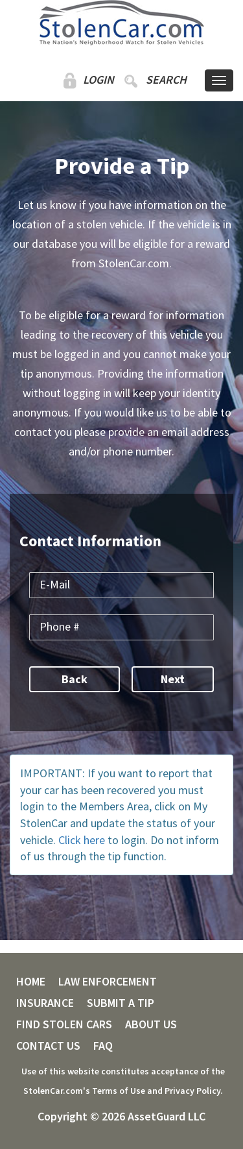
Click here (81, 839)
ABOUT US (151, 1024)
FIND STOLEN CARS (64, 1024)
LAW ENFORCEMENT (107, 981)
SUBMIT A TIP (120, 1003)
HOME (30, 981)
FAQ (103, 1046)
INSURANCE (45, 1003)
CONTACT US (48, 1046)
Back (74, 678)
